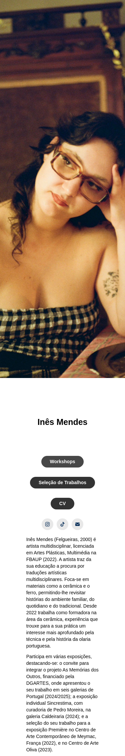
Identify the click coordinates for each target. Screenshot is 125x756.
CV (62, 503)
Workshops (62, 461)
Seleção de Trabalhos (62, 482)
